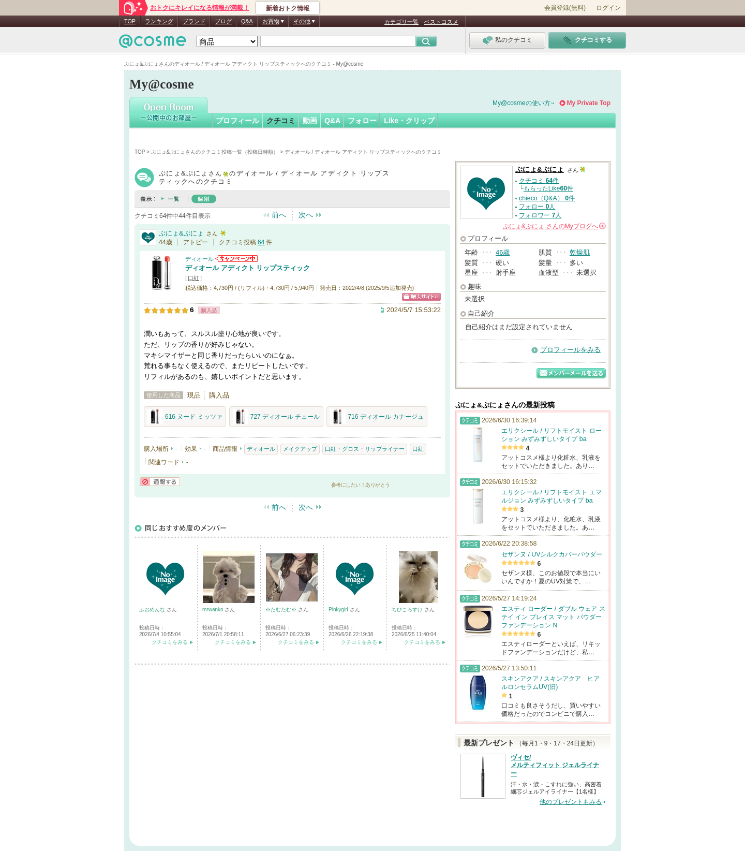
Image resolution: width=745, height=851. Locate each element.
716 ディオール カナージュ (377, 416)
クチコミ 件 (539, 180)
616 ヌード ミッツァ (184, 416)
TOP (130, 21)
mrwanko (213, 609)
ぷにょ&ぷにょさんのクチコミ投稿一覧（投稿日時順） (215, 152)
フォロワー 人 (540, 215)
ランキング (159, 21)
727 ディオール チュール (276, 416)
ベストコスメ (441, 22)
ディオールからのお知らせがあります (236, 258)
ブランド (194, 21)
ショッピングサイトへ (421, 297)
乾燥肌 (580, 252)
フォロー (362, 120)
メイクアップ (300, 449)
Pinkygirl (339, 609)
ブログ (223, 21)
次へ (306, 215)
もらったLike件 (548, 188)
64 (261, 242)
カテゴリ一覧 (401, 22)
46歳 (503, 252)
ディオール (199, 259)
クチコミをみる (170, 642)
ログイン (608, 7)
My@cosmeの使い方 (521, 103)
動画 (310, 120)
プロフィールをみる (570, 350)
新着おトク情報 (287, 8)
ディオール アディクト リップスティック (247, 268)
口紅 (193, 278)
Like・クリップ (409, 120)
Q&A (247, 21)
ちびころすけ (408, 609)
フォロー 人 (537, 206)
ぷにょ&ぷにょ (181, 233)
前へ (279, 215)
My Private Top (588, 103)
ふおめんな (153, 609)
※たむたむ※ (281, 609)
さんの (554, 226)
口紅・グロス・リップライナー (365, 449)
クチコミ (280, 120)
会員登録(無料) (565, 7)
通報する (160, 481)
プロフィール (237, 120)
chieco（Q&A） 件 (547, 198)
